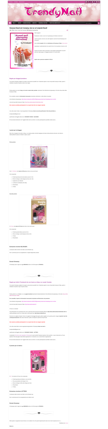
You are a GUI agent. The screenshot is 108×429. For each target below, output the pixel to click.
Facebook (88, 2)
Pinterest (97, 2)
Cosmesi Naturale (27, 23)
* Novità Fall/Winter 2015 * (54, 23)
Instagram (93, 2)
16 (11, 30)
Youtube (90, 2)
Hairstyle (35, 23)
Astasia (66, 423)
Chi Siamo (10, 1)
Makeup (19, 23)
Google (95, 2)
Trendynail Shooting (43, 23)
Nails (14, 23)
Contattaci (16, 1)
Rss (99, 2)
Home (10, 23)
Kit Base (12, 226)
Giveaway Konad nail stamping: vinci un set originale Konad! (28, 28)
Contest (15, 30)
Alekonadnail (64, 43)
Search (99, 23)
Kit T (11, 376)
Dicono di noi (21, 1)
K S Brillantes (14, 171)
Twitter (86, 2)
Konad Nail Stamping (22, 30)
